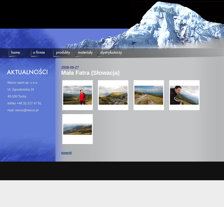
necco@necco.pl (26, 110)
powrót (66, 152)
